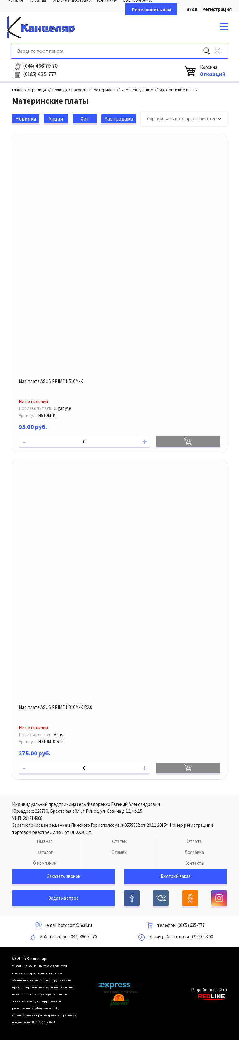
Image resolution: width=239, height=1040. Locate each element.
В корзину (188, 441)
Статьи (119, 841)
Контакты (194, 863)
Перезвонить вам (151, 9)
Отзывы (119, 852)
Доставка (194, 852)
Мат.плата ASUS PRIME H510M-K (51, 381)
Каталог (44, 852)
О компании (45, 863)
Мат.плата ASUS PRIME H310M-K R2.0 (55, 707)
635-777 (40, 74)
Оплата (194, 841)
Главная (45, 841)
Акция (56, 118)
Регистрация (217, 9)
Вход (192, 9)
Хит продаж (85, 119)
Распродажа (119, 118)
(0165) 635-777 (190, 925)
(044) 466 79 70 (83, 937)
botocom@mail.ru (75, 925)
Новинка (25, 118)
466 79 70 (40, 65)
